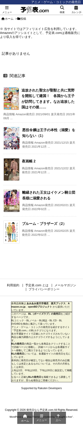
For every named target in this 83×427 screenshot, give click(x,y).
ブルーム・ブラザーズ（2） (44, 224)
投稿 (23, 18)
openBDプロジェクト (40, 306)
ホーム (9, 18)
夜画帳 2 (28, 161)
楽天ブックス (58, 303)
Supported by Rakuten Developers (41, 388)
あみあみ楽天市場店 (37, 303)
